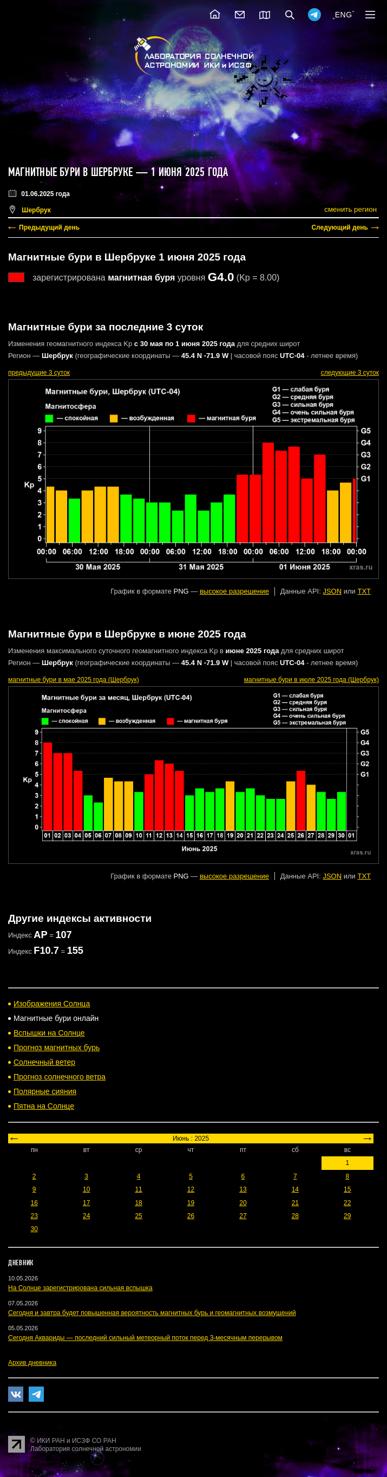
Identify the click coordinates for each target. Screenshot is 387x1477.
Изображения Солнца (52, 1003)
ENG (343, 14)
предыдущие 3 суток (39, 372)
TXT (364, 591)
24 (86, 1216)
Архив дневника (32, 1363)
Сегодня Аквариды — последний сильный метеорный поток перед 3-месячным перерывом (145, 1338)
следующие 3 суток (350, 372)
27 (242, 1216)
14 (295, 1189)
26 (190, 1216)
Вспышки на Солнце (49, 1033)
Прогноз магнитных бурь (57, 1047)
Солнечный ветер (44, 1062)
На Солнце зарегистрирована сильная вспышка (80, 1288)
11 (138, 1189)
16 (34, 1203)
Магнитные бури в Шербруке (70, 172)
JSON (332, 591)
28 (295, 1216)
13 (242, 1189)
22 (347, 1203)
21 (295, 1203)
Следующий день (339, 227)
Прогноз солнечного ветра (60, 1076)
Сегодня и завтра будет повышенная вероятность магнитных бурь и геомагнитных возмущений (152, 1313)
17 (86, 1203)
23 (34, 1216)
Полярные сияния (45, 1091)
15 (347, 1189)
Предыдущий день (49, 227)
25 (138, 1216)
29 (347, 1216)
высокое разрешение (234, 591)
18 (138, 1203)
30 (34, 1229)
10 (86, 1189)
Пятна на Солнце (44, 1106)
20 (242, 1203)
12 (190, 1189)
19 (190, 1203)
